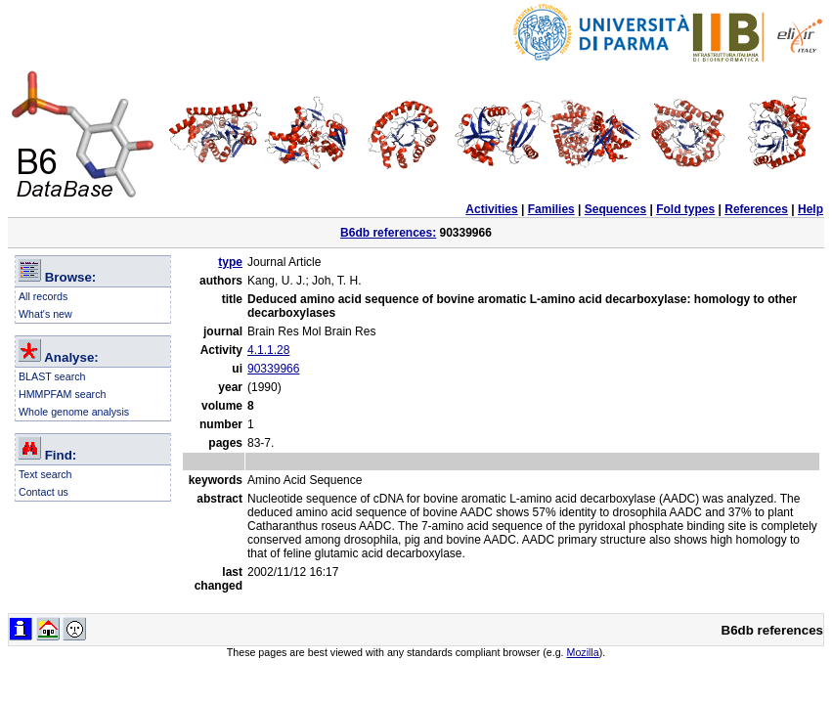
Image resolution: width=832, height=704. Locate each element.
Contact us (43, 492)
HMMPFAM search (62, 394)
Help (810, 209)
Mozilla (583, 652)
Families (551, 209)
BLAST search (52, 376)
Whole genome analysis (74, 412)
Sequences (615, 209)
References (756, 209)
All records (43, 296)
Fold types (685, 209)
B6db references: (388, 233)
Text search (45, 474)
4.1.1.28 (268, 350)
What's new (45, 314)
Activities (491, 209)
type (230, 262)
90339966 (273, 368)
